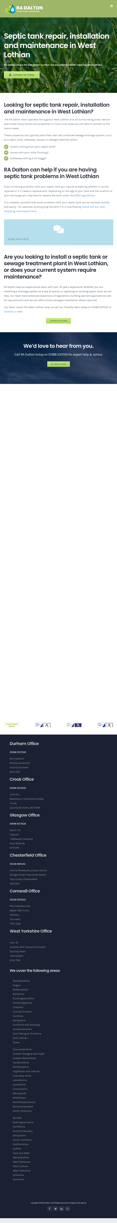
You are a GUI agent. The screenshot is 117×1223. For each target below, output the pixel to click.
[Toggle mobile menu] (111, 6)
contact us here (13, 311)
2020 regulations (86, 195)
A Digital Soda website (78, 1203)
